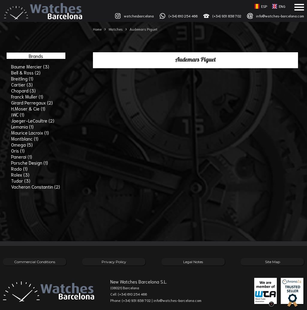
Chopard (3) (23, 90)
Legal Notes (193, 262)
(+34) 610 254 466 (183, 16)
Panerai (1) (21, 156)
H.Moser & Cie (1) (28, 108)
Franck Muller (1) (27, 96)
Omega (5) (22, 144)
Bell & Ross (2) (25, 72)
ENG (282, 6)
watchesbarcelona (139, 16)
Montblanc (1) (24, 138)
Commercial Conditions (34, 262)
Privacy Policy (114, 262)
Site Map (272, 262)
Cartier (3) (22, 84)
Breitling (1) (22, 78)
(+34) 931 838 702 (226, 16)
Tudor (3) (20, 181)
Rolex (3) (20, 175)
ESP (264, 6)
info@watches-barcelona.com (280, 16)
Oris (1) (18, 150)
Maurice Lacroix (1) (30, 132)
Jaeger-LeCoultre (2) (32, 120)
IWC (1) (17, 114)
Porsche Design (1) (29, 163)
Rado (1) (19, 169)
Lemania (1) (22, 126)
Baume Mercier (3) (30, 66)
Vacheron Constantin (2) (35, 187)
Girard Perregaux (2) (32, 102)
